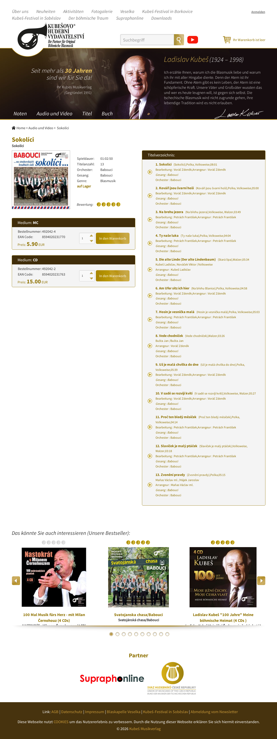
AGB (55, 711)
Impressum (94, 711)
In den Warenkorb (112, 238)
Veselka (127, 11)
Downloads (161, 18)
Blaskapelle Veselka (123, 711)
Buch (107, 113)
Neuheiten (45, 11)
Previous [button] (16, 580)
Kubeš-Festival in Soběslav (36, 18)
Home (20, 128)
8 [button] (155, 634)
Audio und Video (54, 113)
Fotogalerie (102, 11)
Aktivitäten (73, 11)
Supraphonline (130, 18)
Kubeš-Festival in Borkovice (167, 11)
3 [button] (123, 634)
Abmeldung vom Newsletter (214, 711)
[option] (54, 580)
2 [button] (117, 634)
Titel (87, 113)
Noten (20, 113)
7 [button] (148, 634)
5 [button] (136, 634)
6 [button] (142, 634)
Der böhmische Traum (88, 18)
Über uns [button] (20, 11)
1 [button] (111, 634)
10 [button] (167, 634)
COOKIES (61, 721)
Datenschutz (71, 711)
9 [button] (161, 634)
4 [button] (130, 634)
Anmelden (258, 12)
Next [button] (261, 580)
